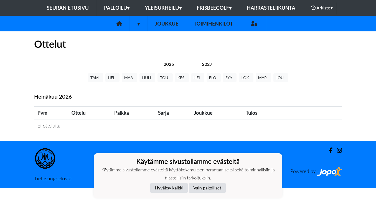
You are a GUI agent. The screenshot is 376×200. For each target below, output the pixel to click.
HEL (112, 77)
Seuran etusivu (68, 8)
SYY (229, 77)
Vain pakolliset (207, 187)
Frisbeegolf (214, 8)
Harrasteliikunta (271, 8)
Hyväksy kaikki (169, 187)
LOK (246, 77)
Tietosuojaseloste (52, 178)
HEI (198, 77)
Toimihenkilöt (213, 24)
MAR (263, 77)
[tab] (168, 64)
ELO (213, 77)
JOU (281, 77)
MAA (129, 77)
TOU (165, 77)
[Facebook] (328, 150)
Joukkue (166, 24)
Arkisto (322, 7)
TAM (95, 77)
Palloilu (116, 8)
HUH (147, 77)
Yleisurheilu (163, 8)
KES (181, 77)
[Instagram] (337, 150)
